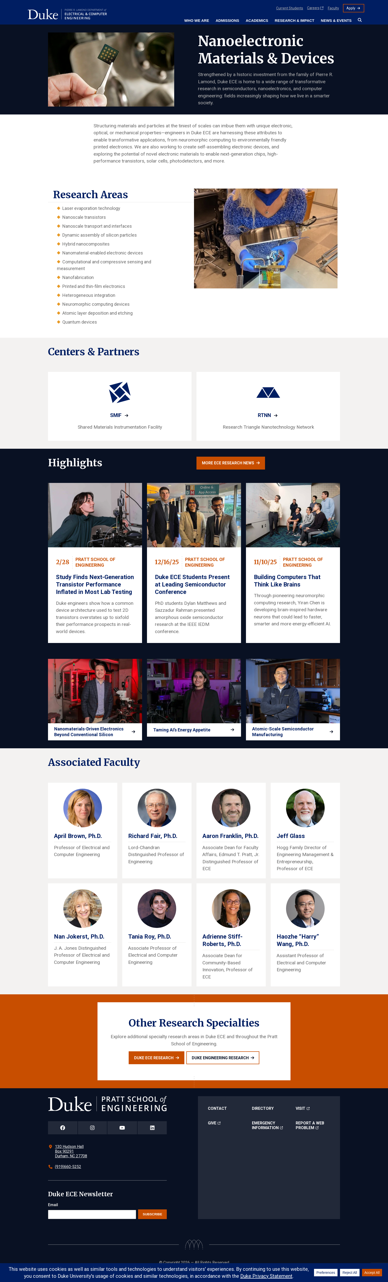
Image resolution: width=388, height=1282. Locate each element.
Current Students (289, 8)
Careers (313, 8)
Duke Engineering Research (220, 1065)
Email (53, 1212)
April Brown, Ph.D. (78, 843)
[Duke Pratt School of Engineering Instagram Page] (92, 1135)
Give (212, 1130)
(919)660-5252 (68, 1174)
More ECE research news (228, 463)
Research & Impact (294, 20)
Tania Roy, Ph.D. (149, 944)
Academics (257, 20)
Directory (263, 1116)
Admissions (227, 20)
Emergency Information (265, 1133)
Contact (217, 1116)
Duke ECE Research (153, 1065)
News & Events (336, 20)
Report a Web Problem (310, 1133)
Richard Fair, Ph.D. (152, 843)
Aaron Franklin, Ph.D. (230, 843)
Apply (350, 8)
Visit (300, 1116)
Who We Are (196, 20)
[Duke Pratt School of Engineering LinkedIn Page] (152, 1135)
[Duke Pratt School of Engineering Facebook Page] (62, 1135)
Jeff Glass (291, 843)
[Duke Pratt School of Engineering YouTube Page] (122, 1135)
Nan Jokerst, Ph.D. (79, 944)
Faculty (333, 8)
